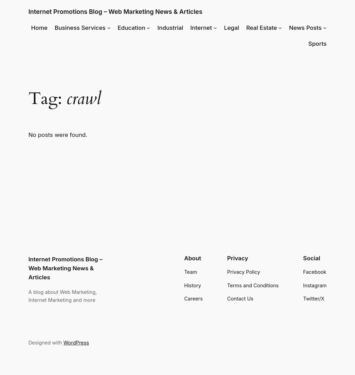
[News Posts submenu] (325, 27)
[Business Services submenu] (109, 27)
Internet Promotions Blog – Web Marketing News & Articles (115, 11)
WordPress (76, 343)
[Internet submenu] (215, 27)
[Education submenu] (148, 27)
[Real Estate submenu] (280, 27)
